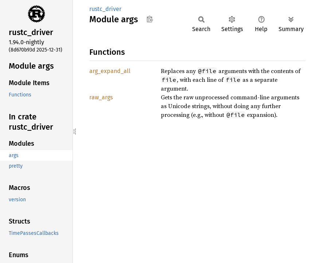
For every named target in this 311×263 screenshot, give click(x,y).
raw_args (101, 97)
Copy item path (150, 19)
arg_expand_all (110, 71)
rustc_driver (105, 8)
